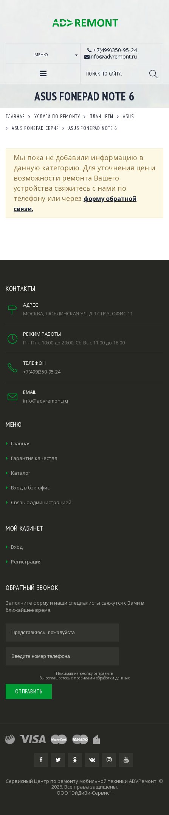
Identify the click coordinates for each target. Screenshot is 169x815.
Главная (21, 443)
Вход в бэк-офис (30, 487)
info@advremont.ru (45, 400)
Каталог (20, 472)
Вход (17, 546)
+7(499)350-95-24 (41, 371)
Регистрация (26, 561)
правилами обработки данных (102, 678)
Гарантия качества (34, 458)
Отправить (28, 691)
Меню (41, 54)
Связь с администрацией (41, 502)
